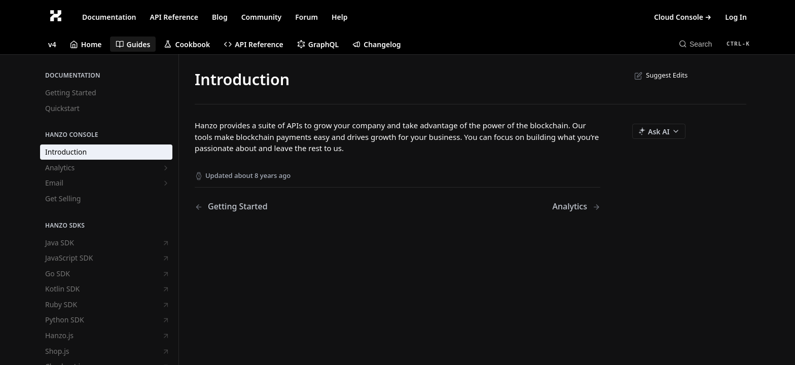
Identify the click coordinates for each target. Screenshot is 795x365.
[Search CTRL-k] (714, 44)
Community (261, 17)
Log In (736, 17)
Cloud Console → (682, 17)
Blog (220, 17)
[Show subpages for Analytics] (166, 168)
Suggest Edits (660, 75)
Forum (306, 17)
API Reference (174, 17)
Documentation (109, 17)
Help (340, 17)
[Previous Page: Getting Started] (282, 206)
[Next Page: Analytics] (576, 206)
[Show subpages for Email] (166, 183)
